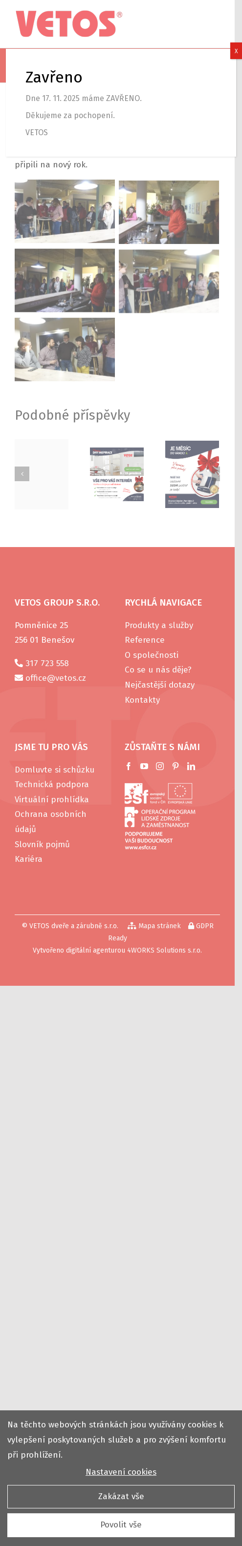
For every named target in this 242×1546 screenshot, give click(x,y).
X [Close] (236, 51)
